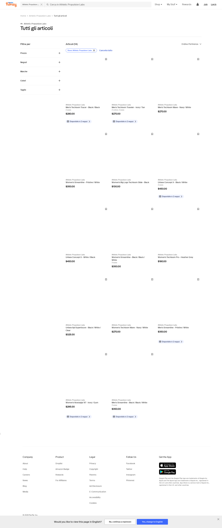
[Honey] (11, 4)
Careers (26, 474)
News (25, 480)
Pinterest (130, 480)
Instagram (130, 474)
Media (25, 491)
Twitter (129, 469)
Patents (92, 474)
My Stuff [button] (172, 4)
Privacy (92, 463)
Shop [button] (158, 4)
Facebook (130, 463)
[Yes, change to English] (152, 522)
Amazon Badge (62, 469)
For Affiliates (61, 480)
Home (23, 16)
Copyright (93, 469)
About (25, 463)
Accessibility (95, 497)
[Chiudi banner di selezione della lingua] (218, 519)
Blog (25, 486)
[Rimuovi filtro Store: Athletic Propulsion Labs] (81, 50)
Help (25, 469)
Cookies (93, 503)
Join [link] (206, 4)
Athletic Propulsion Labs (40, 16)
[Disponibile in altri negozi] (79, 121)
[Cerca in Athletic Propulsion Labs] (98, 4)
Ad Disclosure (95, 486)
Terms (92, 480)
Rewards (186, 4)
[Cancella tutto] (105, 50)
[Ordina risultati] (192, 44)
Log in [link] (213, 4)
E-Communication (97, 491)
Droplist (59, 463)
